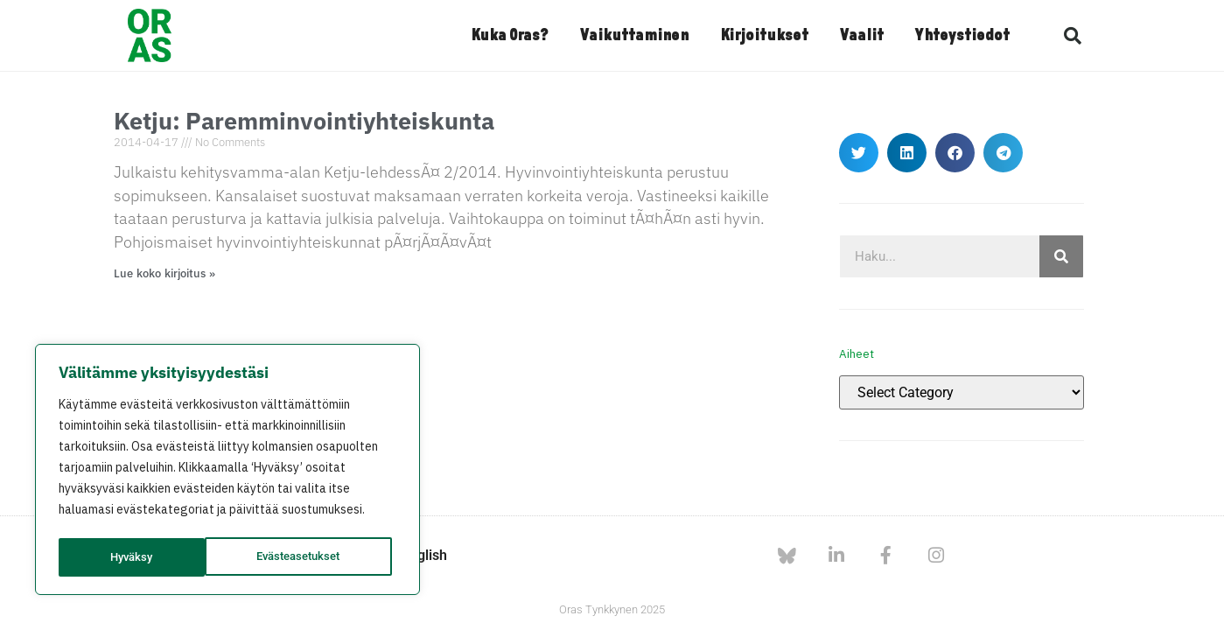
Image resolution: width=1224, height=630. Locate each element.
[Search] (1061, 256)
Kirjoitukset (764, 36)
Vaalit (862, 36)
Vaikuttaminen (634, 36)
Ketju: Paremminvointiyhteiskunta (304, 120)
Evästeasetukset (153, 557)
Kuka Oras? (510, 36)
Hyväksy (325, 557)
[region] (227, 471)
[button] (1072, 35)
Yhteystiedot (962, 36)
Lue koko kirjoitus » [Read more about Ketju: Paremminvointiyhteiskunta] (165, 273)
